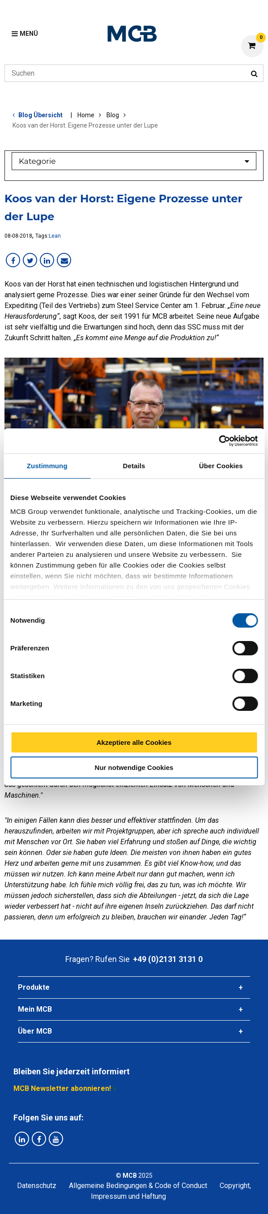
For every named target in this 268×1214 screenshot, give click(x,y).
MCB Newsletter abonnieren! (62, 1088)
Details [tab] (134, 466)
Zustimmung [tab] (47, 466)
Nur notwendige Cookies (134, 767)
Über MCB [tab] (35, 1031)
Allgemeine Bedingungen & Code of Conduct (138, 1185)
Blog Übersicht (40, 115)
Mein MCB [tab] (35, 1009)
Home (85, 115)
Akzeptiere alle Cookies (134, 742)
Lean (55, 236)
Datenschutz (36, 1185)
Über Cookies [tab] (221, 466)
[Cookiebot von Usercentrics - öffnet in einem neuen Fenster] (218, 441)
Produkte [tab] (34, 987)
